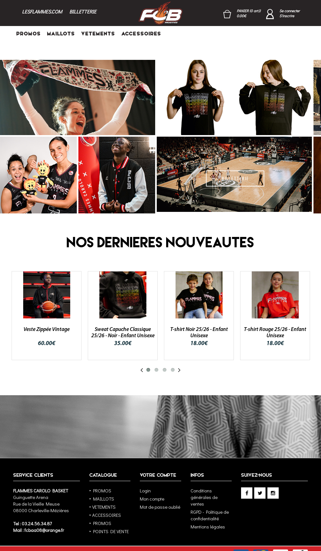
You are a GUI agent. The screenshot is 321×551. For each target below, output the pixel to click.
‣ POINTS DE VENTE (109, 515)
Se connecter (289, 10)
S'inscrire (286, 15)
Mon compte (152, 483)
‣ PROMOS (100, 474)
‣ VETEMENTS (102, 491)
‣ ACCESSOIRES (105, 499)
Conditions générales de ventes (204, 481)
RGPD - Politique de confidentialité (210, 499)
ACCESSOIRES (141, 33)
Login (145, 474)
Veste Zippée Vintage (47, 313)
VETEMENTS (98, 33)
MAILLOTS (61, 33)
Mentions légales (208, 510)
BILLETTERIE (82, 11)
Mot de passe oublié (160, 491)
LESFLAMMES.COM (42, 11)
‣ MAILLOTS (101, 483)
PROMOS (28, 33)
